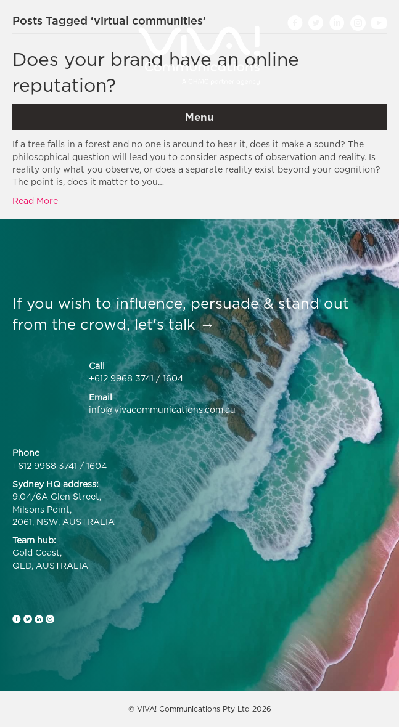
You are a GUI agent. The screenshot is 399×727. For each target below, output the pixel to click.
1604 (173, 378)
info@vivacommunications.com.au (162, 409)
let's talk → (174, 324)
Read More (35, 200)
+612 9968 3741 (121, 378)
